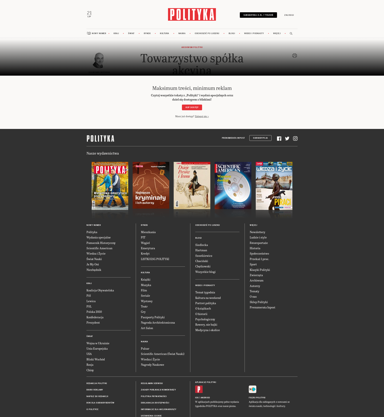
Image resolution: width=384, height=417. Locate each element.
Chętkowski (203, 266)
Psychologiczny (205, 319)
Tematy (254, 291)
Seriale (145, 295)
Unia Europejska (97, 348)
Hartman (201, 250)
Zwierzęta (256, 275)
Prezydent (93, 322)
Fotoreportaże (259, 242)
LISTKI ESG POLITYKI (155, 258)
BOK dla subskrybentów (100, 402)
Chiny (90, 370)
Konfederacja (95, 317)
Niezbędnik (93, 269)
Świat (131, 33)
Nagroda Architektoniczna (158, 322)
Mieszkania (148, 231)
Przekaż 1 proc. (259, 258)
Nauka (182, 33)
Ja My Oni (92, 264)
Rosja (89, 364)
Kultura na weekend (208, 297)
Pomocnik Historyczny (101, 242)
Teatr (144, 306)
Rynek (147, 33)
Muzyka (146, 284)
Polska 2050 (94, 311)
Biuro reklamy (94, 389)
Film (144, 290)
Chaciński (201, 260)
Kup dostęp (192, 107)
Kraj (116, 33)
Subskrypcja (260, 137)
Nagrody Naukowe (152, 364)
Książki (145, 279)
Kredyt (145, 253)
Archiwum (256, 280)
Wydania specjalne (98, 237)
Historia (255, 248)
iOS (197, 397)
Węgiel (145, 242)
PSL (89, 306)
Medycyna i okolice (207, 329)
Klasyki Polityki (260, 269)
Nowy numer (99, 33)
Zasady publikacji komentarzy (158, 389)
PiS (88, 295)
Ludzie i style (258, 237)
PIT (143, 237)
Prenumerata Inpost (233, 137)
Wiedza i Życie (96, 253)
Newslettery (257, 231)
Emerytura (148, 248)
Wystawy (147, 301)
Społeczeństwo (259, 253)
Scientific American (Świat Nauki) (162, 353)
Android (205, 397)
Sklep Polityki (259, 301)
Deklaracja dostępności (155, 402)
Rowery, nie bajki (206, 324)
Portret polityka (205, 303)
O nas (253, 296)
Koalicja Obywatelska (100, 290)
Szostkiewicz (203, 255)
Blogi (232, 33)
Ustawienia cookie (151, 415)
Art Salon (147, 327)
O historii (201, 313)
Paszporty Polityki (153, 317)
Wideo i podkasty (254, 33)
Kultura (164, 33)
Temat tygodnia (205, 292)
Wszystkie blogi (205, 271)
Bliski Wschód (95, 359)
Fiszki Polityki (257, 397)
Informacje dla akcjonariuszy (158, 409)
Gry (143, 311)
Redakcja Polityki (96, 383)
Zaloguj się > (202, 116)
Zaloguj (289, 15)
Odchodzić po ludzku (207, 33)
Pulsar (145, 348)
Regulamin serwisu (152, 383)
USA (89, 353)
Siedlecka (201, 244)
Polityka (91, 231)
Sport (253, 264)
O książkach (203, 308)
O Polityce (92, 409)
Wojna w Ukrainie (97, 343)
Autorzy (255, 285)
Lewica (91, 301)
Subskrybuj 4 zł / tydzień (259, 15)
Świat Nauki (94, 258)
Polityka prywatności (154, 396)
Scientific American (99, 248)
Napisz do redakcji (97, 396)
